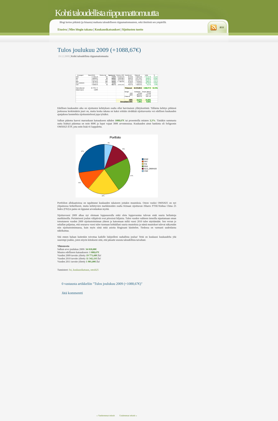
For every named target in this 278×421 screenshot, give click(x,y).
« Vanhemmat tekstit (106, 415)
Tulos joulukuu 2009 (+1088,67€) (99, 49)
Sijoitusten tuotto (132, 29)
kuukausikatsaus (81, 269)
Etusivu (62, 29)
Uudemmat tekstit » (128, 415)
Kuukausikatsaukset (107, 29)
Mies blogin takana (81, 29)
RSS (222, 27)
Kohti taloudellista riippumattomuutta (106, 13)
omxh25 (94, 269)
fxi (70, 269)
